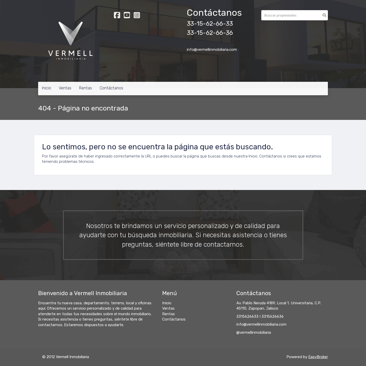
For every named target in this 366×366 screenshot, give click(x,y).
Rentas (85, 88)
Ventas (65, 88)
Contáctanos (111, 88)
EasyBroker (318, 357)
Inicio (46, 88)
